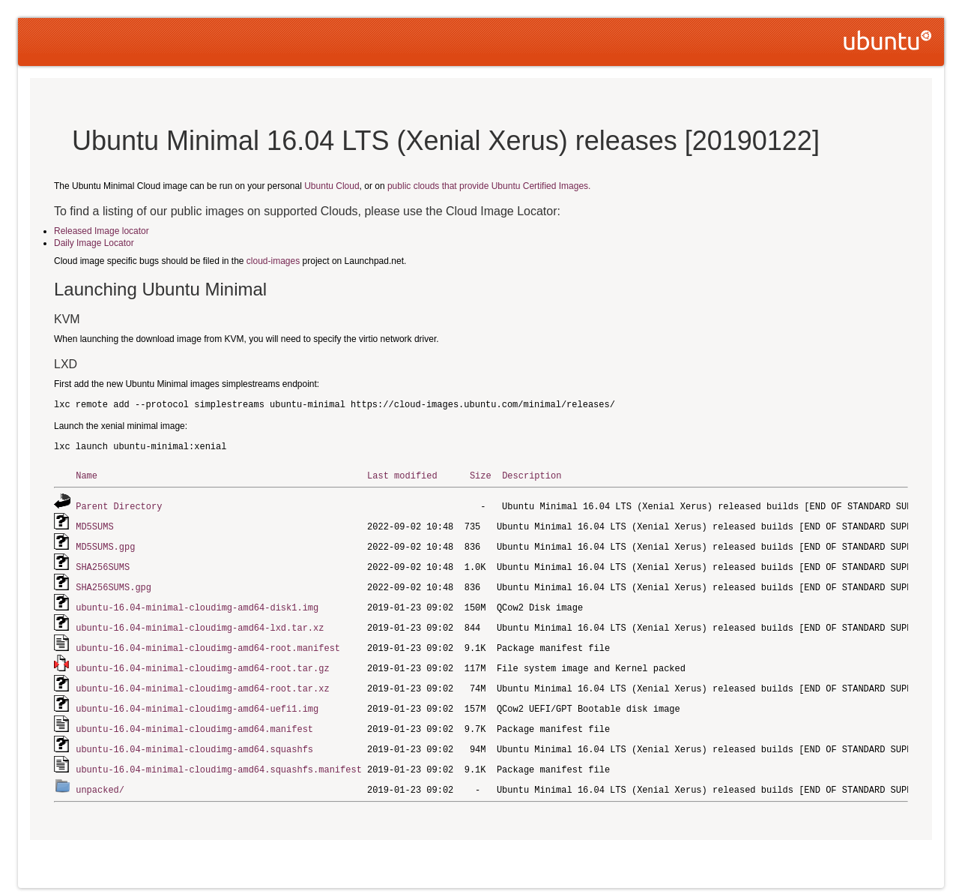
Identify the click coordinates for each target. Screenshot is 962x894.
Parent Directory (119, 505)
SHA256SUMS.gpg (113, 583)
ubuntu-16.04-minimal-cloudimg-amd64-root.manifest (208, 641)
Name (86, 475)
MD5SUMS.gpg (105, 544)
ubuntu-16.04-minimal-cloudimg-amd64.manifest (194, 719)
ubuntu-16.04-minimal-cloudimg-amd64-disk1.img (197, 602)
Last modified (402, 475)
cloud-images (273, 261)
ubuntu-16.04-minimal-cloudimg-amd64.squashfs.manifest (219, 758)
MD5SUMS (94, 524)
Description (531, 475)
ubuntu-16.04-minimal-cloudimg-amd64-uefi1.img (197, 700)
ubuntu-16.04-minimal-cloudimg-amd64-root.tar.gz (202, 661)
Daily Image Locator (94, 243)
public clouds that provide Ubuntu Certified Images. (488, 186)
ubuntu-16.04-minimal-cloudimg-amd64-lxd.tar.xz (200, 622)
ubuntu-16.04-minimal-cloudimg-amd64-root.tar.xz (202, 680)
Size (480, 475)
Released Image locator (101, 231)
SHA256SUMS (103, 563)
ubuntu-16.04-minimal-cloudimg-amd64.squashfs (194, 739)
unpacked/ (100, 778)
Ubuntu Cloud (331, 186)
